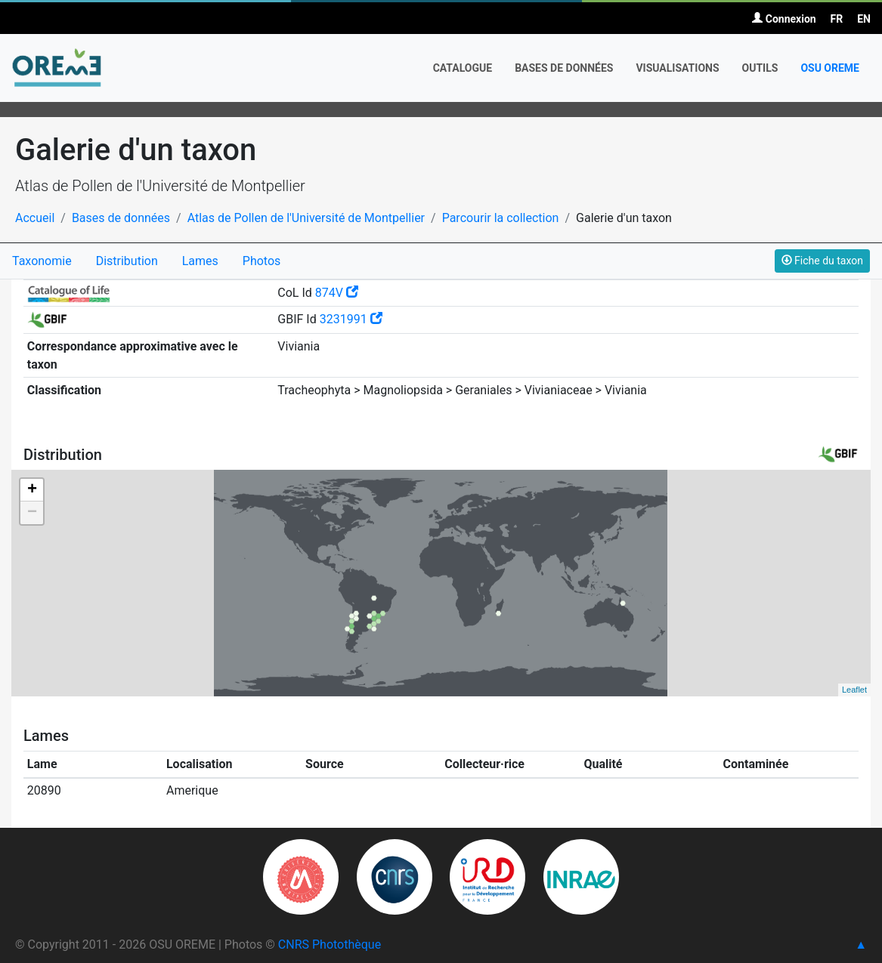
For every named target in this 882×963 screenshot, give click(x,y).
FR (837, 19)
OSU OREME (829, 68)
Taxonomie (42, 261)
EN (864, 19)
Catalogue (463, 68)
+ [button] (32, 490)
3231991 (351, 319)
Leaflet (854, 689)
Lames (200, 261)
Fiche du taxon (822, 261)
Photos (262, 261)
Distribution (127, 261)
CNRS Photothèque (329, 944)
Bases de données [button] (564, 68)
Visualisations (677, 68)
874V (336, 293)
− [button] (32, 513)
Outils (760, 68)
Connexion (783, 19)
